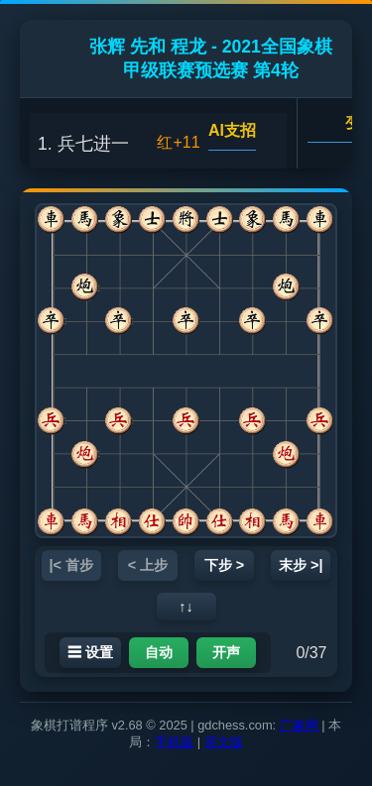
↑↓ (185, 607)
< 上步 (148, 565)
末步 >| (300, 565)
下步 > (224, 565)
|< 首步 (71, 565)
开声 (226, 652)
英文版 (223, 741)
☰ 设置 (90, 652)
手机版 (174, 741)
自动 (159, 652)
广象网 (299, 725)
